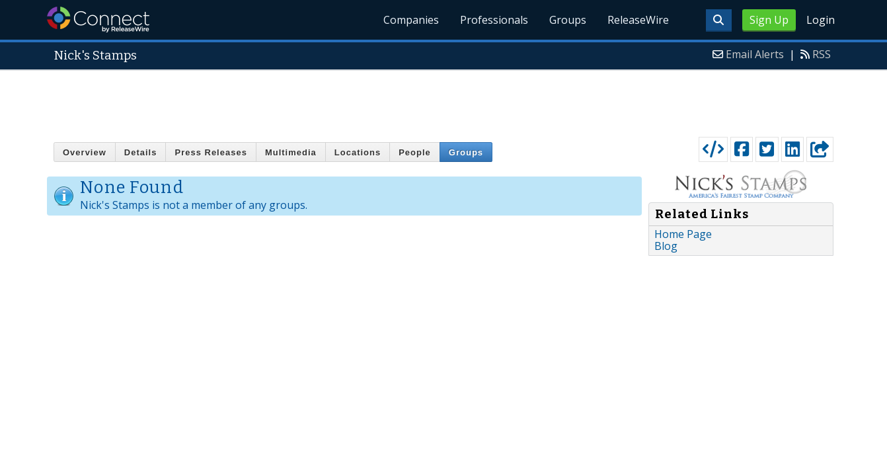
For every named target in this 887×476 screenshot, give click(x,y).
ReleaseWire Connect (98, 19)
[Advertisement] (443, 100)
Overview (84, 152)
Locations (357, 152)
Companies (411, 20)
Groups (567, 20)
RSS (821, 54)
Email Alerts (755, 54)
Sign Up (769, 20)
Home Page (683, 234)
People (415, 152)
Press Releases (210, 152)
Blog (665, 246)
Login (820, 20)
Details (140, 152)
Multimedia (291, 152)
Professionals (494, 20)
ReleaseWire (638, 20)
